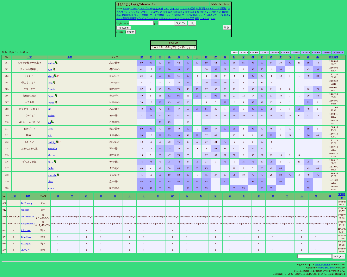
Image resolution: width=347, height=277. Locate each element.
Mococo (51, 155)
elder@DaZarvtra (327, 267)
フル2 (166, 8)
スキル (183, 8)
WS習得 (191, 8)
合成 (155, 8)
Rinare (51, 162)
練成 (160, 8)
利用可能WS (202, 8)
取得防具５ (127, 15)
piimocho (52, 175)
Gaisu (50, 128)
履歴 (197, 18)
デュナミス (156, 11)
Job (151, 8)
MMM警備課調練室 (126, 18)
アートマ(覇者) (222, 15)
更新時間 (333, 57)
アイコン (174, 8)
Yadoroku (52, 148)
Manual (134, 8)
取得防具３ (215, 11)
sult (49, 109)
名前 (69, 57)
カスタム (204, 18)
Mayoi (51, 76)
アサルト (145, 11)
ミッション (134, 11)
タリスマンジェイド (169, 18)
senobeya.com (322, 264)
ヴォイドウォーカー (147, 18)
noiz (50, 135)
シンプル (144, 8)
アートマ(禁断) (157, 15)
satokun (51, 63)
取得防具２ (203, 11)
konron (51, 188)
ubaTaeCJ (25, 250)
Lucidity (52, 142)
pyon (50, 69)
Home (126, 8)
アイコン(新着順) (218, 8)
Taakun (51, 115)
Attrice (51, 102)
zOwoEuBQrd (27, 216)
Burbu (50, 168)
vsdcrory (25, 209)
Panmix (51, 89)
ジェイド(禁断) (141, 15)
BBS (213, 18)
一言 (29, 57)
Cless (50, 181)
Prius (50, 83)
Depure (51, 96)
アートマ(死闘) (190, 15)
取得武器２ (178, 11)
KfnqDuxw (26, 237)
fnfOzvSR (26, 230)
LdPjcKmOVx (28, 223)
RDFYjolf (26, 243)
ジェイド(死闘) (174, 15)
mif (49, 122)
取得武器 (167, 11)
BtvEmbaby (26, 203)
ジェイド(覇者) (206, 15)
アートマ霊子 (187, 18)
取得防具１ (191, 11)
